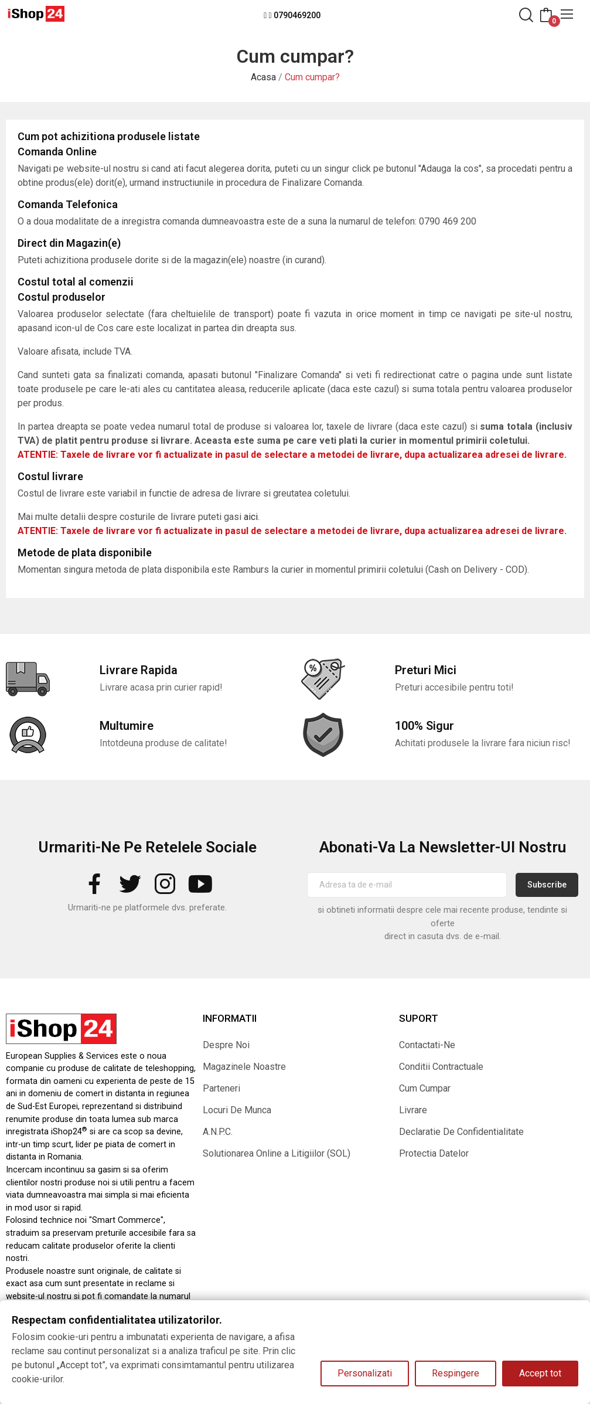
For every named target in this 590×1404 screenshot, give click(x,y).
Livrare (413, 1110)
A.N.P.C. (218, 1131)
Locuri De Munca (237, 1110)
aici (251, 516)
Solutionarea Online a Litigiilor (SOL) (276, 1153)
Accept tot (540, 1373)
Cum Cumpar (425, 1088)
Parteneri (221, 1088)
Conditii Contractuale (441, 1066)
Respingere (455, 1373)
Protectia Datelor (434, 1153)
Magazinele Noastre (244, 1066)
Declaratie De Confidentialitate (461, 1131)
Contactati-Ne (427, 1045)
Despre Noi (226, 1045)
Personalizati (364, 1373)
